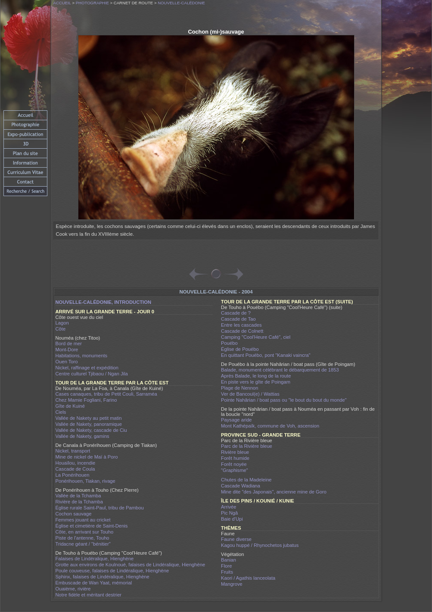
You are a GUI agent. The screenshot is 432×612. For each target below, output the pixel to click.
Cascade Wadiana (240, 485)
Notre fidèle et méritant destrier (89, 594)
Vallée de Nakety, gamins (82, 436)
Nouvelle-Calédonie (181, 2)
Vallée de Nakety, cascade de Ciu (91, 430)
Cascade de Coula (75, 468)
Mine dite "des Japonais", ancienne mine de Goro (273, 491)
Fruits (227, 572)
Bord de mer (69, 343)
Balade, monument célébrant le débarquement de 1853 (280, 369)
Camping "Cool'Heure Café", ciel (255, 337)
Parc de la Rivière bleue (246, 446)
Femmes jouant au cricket (83, 519)
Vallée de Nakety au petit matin (89, 418)
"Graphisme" (234, 470)
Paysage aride (236, 419)
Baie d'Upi (232, 518)
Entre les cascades (241, 325)
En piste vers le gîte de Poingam (255, 381)
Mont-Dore (67, 349)
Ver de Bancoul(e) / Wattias (250, 394)
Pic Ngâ (229, 512)
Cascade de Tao (238, 319)
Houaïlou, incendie (76, 462)
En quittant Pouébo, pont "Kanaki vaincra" (266, 355)
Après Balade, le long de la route (256, 375)
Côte (61, 328)
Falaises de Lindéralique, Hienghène (95, 558)
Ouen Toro (67, 361)
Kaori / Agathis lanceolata (248, 578)
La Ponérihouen (73, 475)
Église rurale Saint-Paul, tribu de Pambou (100, 507)
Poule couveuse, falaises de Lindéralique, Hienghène (112, 570)
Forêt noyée (234, 464)
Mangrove (231, 584)
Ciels (61, 412)
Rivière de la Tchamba (79, 501)
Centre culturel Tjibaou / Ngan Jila (92, 373)
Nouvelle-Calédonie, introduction (104, 302)
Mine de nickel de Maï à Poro (87, 456)
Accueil (62, 2)
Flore (226, 565)
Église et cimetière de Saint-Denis (92, 525)
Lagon (62, 322)
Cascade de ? (236, 312)
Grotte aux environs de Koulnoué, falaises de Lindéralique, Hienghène (130, 564)
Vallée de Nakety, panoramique (89, 424)
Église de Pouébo (240, 349)
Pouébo (229, 343)
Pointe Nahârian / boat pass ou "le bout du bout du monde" (284, 400)
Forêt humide (235, 458)
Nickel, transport (73, 450)
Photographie (92, 2)
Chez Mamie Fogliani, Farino (86, 400)
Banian (228, 559)
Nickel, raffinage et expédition (87, 367)
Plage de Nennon (239, 387)
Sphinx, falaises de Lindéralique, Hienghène (102, 576)
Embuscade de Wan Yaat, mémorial (94, 582)
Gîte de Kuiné (70, 406)
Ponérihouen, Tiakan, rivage (85, 481)
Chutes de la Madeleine (246, 479)
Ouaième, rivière (73, 588)
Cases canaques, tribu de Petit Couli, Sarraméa (106, 394)
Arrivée (228, 506)
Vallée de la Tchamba (78, 495)
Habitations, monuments (82, 355)
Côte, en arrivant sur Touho (85, 531)
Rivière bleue (235, 452)
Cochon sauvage (74, 513)
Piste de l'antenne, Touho (82, 537)
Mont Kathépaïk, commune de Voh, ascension (270, 425)
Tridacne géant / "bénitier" (83, 543)
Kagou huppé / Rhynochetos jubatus (259, 545)
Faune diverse (236, 539)
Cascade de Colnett (242, 331)
